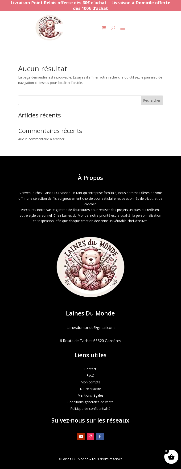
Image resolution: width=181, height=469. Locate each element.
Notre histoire (90, 388)
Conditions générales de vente (90, 402)
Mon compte (90, 382)
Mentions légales (90, 395)
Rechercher (151, 100)
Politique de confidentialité (90, 408)
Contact (90, 369)
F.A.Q (90, 375)
